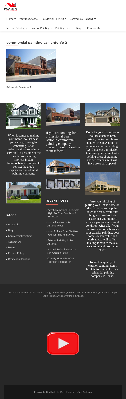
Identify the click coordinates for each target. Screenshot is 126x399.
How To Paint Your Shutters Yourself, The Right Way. (62, 233)
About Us (13, 224)
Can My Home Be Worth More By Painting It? (61, 260)
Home (9, 18)
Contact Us (93, 27)
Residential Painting (53, 18)
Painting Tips (62, 27)
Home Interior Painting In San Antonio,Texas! (61, 251)
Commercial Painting (81, 18)
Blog (78, 27)
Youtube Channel (28, 18)
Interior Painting (15, 27)
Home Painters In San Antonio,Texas (59, 224)
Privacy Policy (16, 253)
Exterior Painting (40, 27)
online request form (63, 149)
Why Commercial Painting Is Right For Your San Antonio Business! (63, 213)
